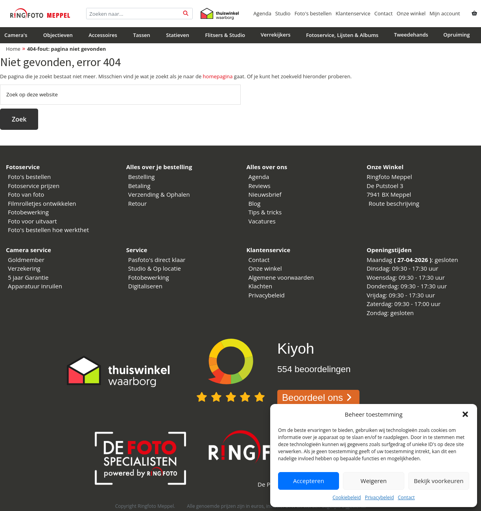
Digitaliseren (145, 286)
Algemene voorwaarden (281, 277)
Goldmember (26, 260)
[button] (465, 414)
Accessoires (102, 35)
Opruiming (456, 34)
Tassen (141, 35)
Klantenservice (352, 13)
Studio (283, 13)
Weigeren (374, 481)
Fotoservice (23, 166)
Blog (255, 203)
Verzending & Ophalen (159, 194)
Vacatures (262, 221)
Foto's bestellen (313, 13)
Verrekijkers (276, 34)
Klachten (261, 286)
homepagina (218, 76)
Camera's (15, 35)
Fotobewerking (28, 212)
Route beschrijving (394, 203)
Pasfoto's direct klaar (157, 260)
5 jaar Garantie (28, 277)
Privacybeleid (379, 497)
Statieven (177, 35)
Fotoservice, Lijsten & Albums (342, 35)
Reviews (260, 186)
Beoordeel (318, 397)
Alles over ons (267, 166)
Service (136, 249)
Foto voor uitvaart (32, 221)
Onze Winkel (385, 166)
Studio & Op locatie (154, 268)
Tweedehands (411, 34)
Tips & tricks (265, 212)
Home (13, 48)
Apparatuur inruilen (35, 286)
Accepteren (308, 481)
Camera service (28, 249)
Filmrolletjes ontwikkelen (42, 203)
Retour (137, 203)
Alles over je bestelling (159, 166)
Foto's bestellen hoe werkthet (48, 230)
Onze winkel (411, 13)
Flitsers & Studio (225, 35)
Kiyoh (295, 348)
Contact (406, 497)
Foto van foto (26, 194)
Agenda (262, 13)
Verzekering (24, 268)
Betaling (139, 186)
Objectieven (58, 35)
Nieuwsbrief (265, 194)
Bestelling (141, 177)
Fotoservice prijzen (33, 186)
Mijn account (444, 13)
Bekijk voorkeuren (438, 481)
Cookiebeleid (346, 497)
